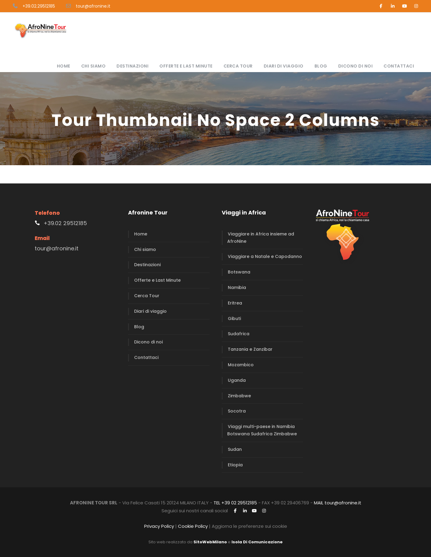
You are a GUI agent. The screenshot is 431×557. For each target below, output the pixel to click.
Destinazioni (132, 66)
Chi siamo (93, 66)
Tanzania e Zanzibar (250, 349)
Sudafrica (238, 334)
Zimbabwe (239, 396)
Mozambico (241, 365)
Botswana (239, 272)
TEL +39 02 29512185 (235, 503)
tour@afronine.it (93, 6)
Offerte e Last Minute (186, 66)
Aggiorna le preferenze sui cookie (249, 526)
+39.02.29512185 (39, 6)
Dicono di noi (355, 66)
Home (63, 66)
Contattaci (399, 66)
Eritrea (235, 303)
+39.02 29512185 (65, 223)
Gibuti (234, 318)
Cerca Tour (238, 66)
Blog (321, 66)
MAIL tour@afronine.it (337, 503)
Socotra (237, 411)
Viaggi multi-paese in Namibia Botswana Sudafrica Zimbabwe (262, 430)
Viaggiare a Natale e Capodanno (265, 256)
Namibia (237, 287)
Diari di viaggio (284, 66)
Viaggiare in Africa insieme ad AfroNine (260, 237)
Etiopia (235, 465)
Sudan (235, 449)
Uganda (237, 380)
